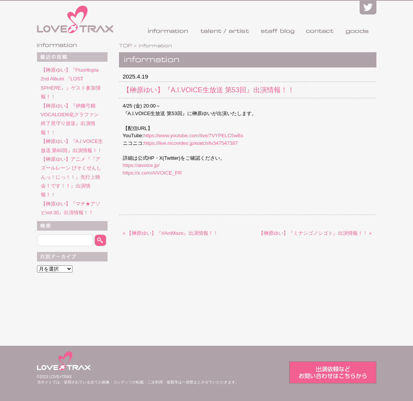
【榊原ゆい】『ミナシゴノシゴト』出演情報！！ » (315, 233)
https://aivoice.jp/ (141, 165)
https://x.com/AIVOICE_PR (152, 173)
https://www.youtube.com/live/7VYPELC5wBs (193, 135)
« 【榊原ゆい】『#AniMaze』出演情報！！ (171, 233)
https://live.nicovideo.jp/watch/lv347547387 (191, 143)
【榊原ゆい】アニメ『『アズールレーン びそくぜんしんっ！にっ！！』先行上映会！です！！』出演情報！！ (71, 177)
